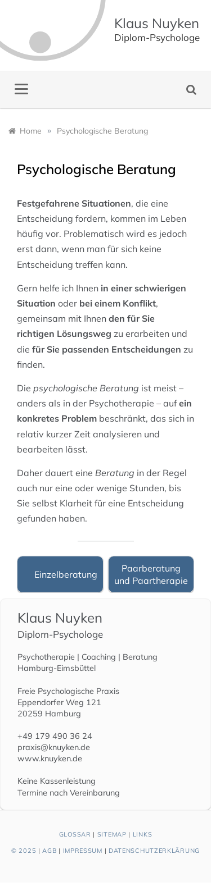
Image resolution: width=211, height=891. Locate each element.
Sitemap (112, 834)
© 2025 (23, 851)
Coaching (99, 657)
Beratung (140, 657)
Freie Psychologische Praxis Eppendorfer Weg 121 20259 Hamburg (68, 702)
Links (142, 834)
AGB (49, 851)
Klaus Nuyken (156, 23)
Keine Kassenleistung (56, 781)
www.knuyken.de (49, 758)
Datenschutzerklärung (154, 851)
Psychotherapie (46, 657)
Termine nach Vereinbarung (68, 793)
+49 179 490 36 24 (54, 736)
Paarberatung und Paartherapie (151, 574)
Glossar (75, 834)
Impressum (82, 851)
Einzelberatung (65, 574)
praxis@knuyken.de (53, 747)
